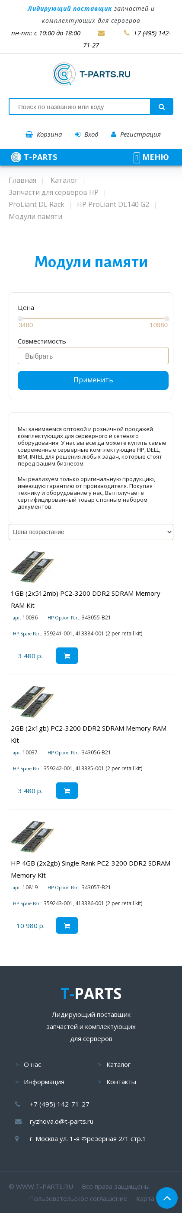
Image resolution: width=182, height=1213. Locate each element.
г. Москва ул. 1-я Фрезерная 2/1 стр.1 (88, 1138)
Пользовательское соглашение (78, 1198)
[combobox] (93, 355)
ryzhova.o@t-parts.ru (61, 1121)
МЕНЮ (151, 157)
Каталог (118, 1064)
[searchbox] (95, 356)
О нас (32, 1064)
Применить (93, 380)
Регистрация (136, 134)
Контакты (121, 1081)
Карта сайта (154, 1198)
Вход (86, 134)
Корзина (44, 134)
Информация (44, 1081)
